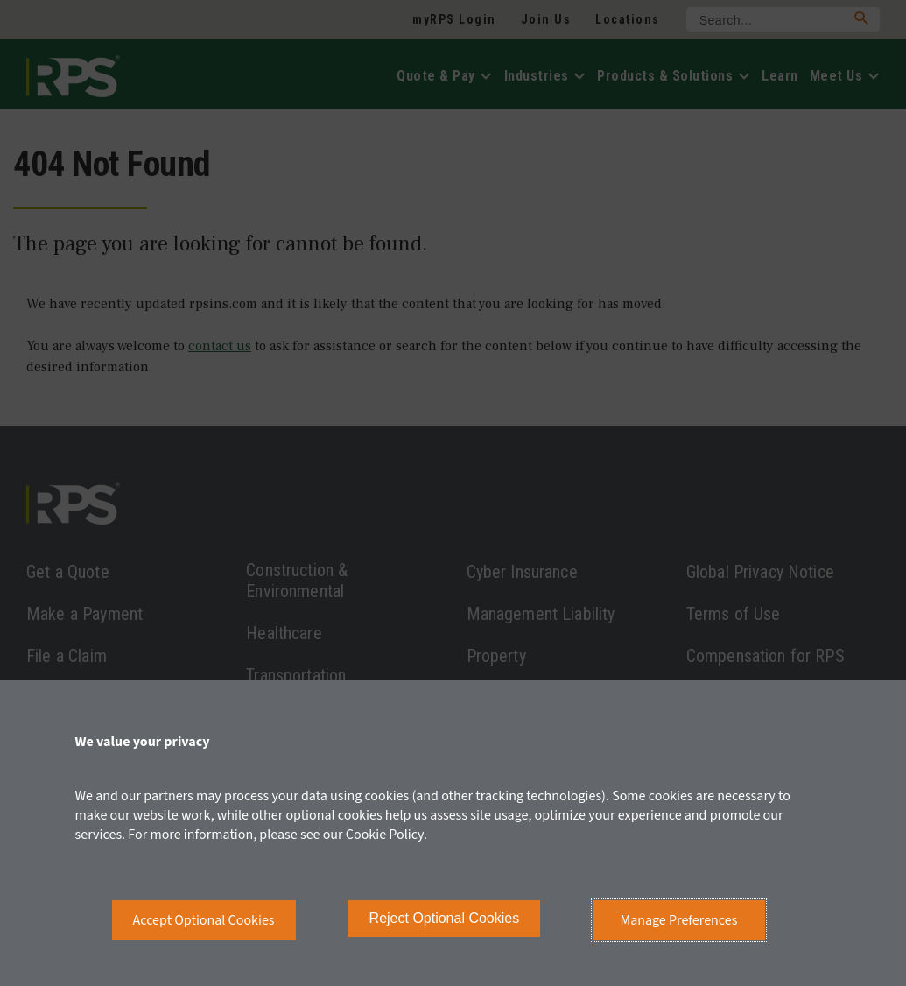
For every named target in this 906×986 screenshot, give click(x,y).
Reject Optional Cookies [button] (444, 918)
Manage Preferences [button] (679, 920)
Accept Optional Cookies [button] (204, 920)
